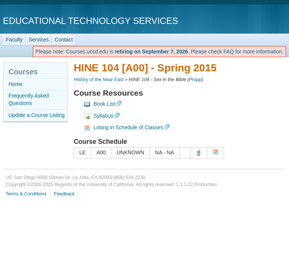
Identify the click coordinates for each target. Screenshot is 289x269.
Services (39, 40)
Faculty (14, 40)
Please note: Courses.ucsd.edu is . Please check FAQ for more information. (159, 52)
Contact (64, 40)
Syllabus (103, 116)
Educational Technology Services (90, 21)
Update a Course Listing (37, 115)
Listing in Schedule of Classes (128, 127)
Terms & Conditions (26, 194)
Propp (195, 79)
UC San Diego (243, 20)
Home (15, 84)
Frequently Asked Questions (29, 99)
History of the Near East (99, 79)
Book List (104, 104)
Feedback (64, 194)
